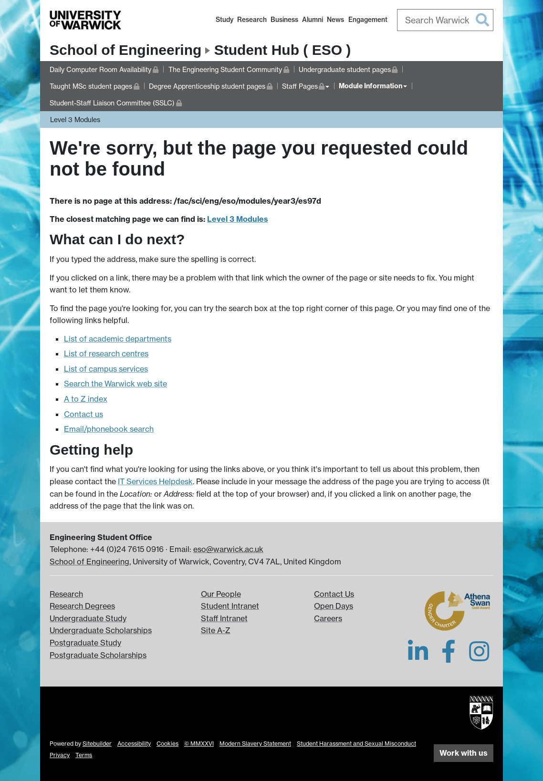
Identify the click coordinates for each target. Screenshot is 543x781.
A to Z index (85, 399)
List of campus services (106, 369)
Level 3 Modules (75, 119)
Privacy (60, 755)
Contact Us (334, 594)
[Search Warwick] (445, 20)
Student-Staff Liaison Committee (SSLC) (116, 102)
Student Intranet (230, 606)
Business (284, 19)
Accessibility (134, 743)
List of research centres (106, 353)
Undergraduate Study (88, 618)
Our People (221, 594)
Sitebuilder (97, 743)
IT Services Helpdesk (155, 481)
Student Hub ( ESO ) (282, 50)
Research (252, 19)
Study (224, 19)
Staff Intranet (224, 618)
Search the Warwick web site (115, 383)
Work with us (463, 753)
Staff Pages (306, 85)
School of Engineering (125, 50)
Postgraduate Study (85, 642)
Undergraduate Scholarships (101, 630)
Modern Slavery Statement (255, 743)
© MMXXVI (199, 743)
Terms (83, 755)
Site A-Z (215, 630)
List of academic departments (117, 339)
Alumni (312, 19)
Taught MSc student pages (94, 85)
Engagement (367, 19)
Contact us (83, 414)
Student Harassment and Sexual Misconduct (356, 743)
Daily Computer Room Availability (104, 68)
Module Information (370, 86)
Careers (328, 618)
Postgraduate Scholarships (98, 655)
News (335, 19)
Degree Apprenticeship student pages (210, 85)
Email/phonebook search (109, 429)
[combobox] (445, 20)
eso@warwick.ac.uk (228, 549)
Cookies (167, 743)
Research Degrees (82, 606)
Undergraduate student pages (348, 68)
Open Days (333, 606)
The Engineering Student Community (228, 68)
